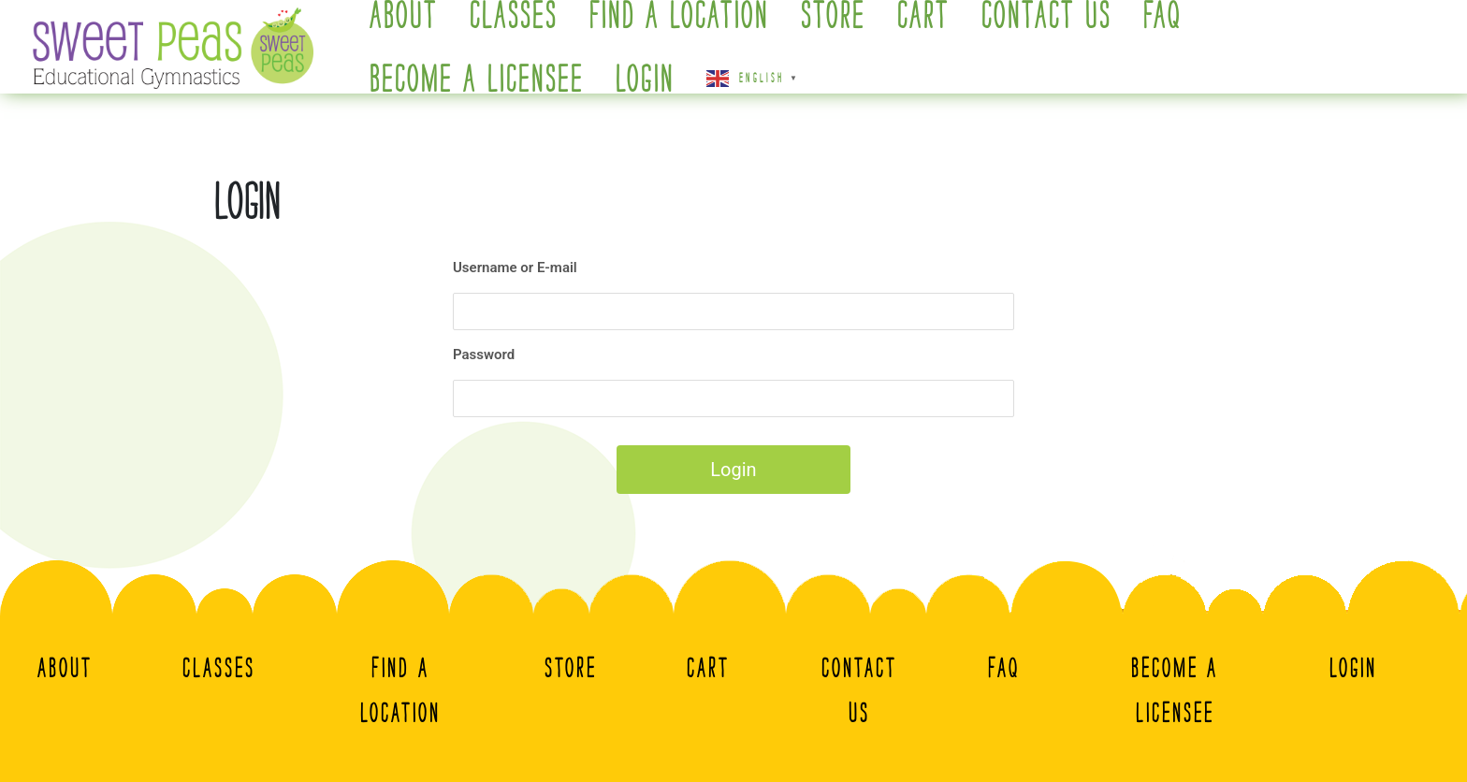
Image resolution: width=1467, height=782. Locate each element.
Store (571, 668)
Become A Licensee (477, 79)
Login (645, 79)
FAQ (1004, 668)
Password (484, 354)
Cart (708, 668)
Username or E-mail (515, 267)
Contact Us (859, 690)
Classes (218, 668)
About (65, 668)
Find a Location (400, 690)
